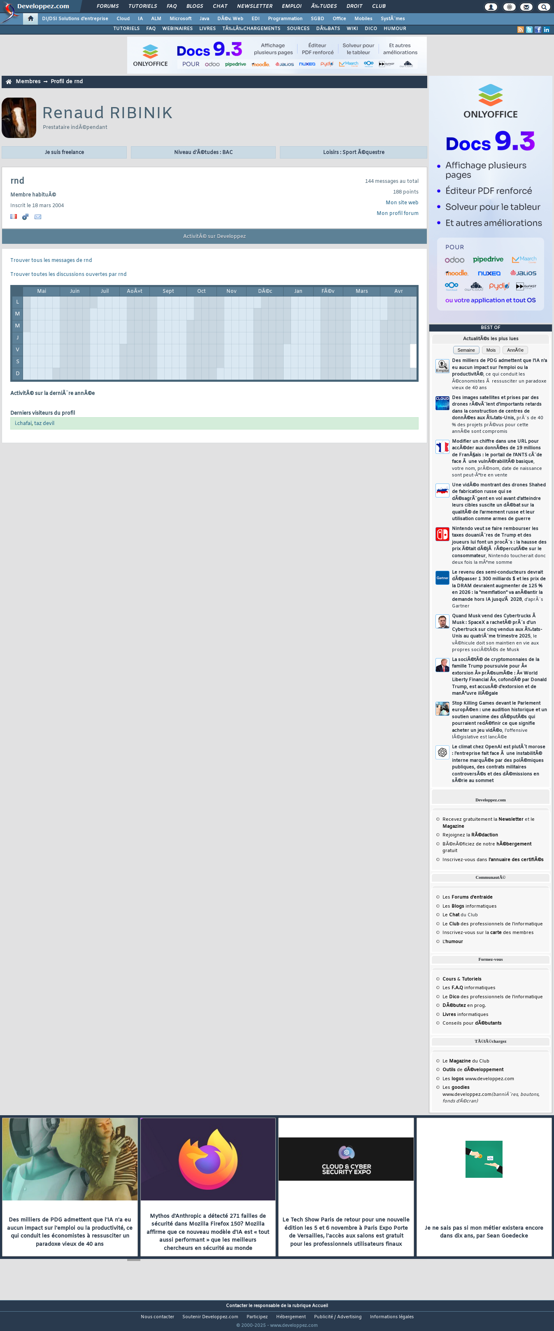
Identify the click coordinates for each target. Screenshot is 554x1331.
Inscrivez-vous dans (493, 860)
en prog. (464, 1006)
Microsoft (180, 19)
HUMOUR (395, 29)
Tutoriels (143, 6)
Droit (354, 6)
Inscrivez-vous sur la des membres (488, 933)
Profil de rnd (67, 81)
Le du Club (465, 1061)
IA (140, 19)
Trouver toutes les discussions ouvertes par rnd (68, 274)
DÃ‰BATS (328, 29)
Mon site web (402, 203)
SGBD (317, 19)
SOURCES (298, 29)
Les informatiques (469, 906)
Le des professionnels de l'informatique (492, 924)
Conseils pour (472, 1023)
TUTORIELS (126, 29)
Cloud (123, 19)
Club (378, 6)
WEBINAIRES (177, 29)
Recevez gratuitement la (483, 819)
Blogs (195, 6)
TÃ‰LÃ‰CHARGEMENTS (251, 29)
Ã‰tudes (324, 6)
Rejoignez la (470, 835)
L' (452, 942)
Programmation (285, 19)
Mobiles (363, 19)
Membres (28, 81)
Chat (220, 6)
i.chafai (23, 423)
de (472, 1070)
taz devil (44, 423)
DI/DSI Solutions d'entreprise (75, 19)
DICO (371, 29)
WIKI (352, 29)
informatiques (465, 1015)
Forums (107, 6)
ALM (156, 19)
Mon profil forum (398, 213)
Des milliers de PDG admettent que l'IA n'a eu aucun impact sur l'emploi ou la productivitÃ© (499, 374)
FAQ (171, 6)
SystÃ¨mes (393, 19)
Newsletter (254, 6)
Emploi (291, 6)
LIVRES (207, 29)
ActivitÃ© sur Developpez (214, 237)
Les (467, 897)
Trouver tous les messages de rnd (51, 260)
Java (204, 19)
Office (339, 19)
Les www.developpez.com (478, 1079)
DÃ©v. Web (230, 19)
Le (450, 915)
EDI (255, 19)
